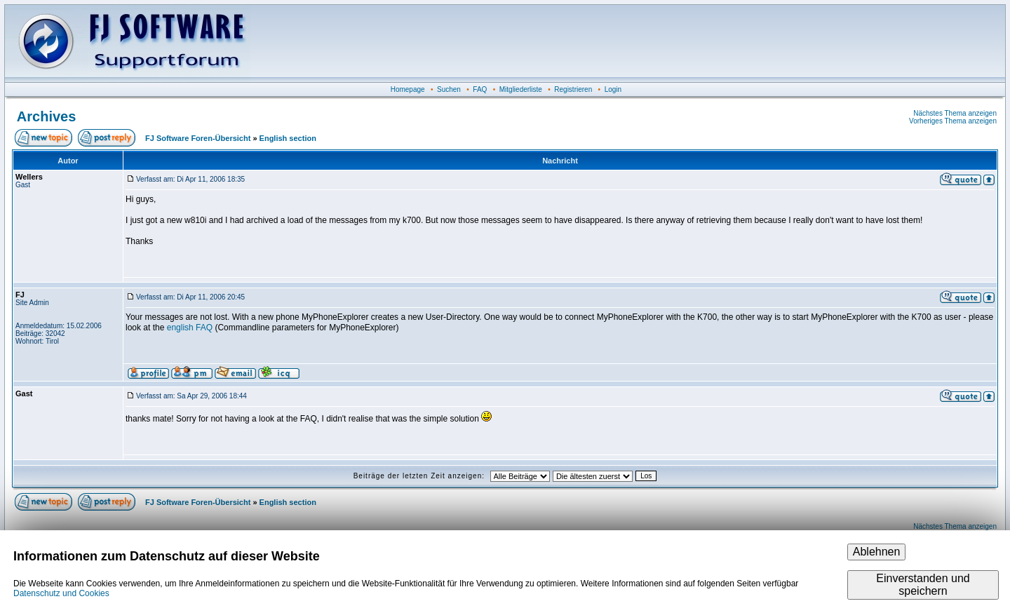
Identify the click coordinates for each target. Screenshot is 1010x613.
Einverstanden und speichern (922, 584)
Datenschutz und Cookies (61, 593)
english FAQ (190, 327)
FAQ (480, 89)
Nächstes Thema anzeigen (955, 113)
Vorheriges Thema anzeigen (953, 121)
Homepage (408, 89)
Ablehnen (877, 552)
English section (288, 138)
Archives (46, 116)
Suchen (449, 89)
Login (613, 89)
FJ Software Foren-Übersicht (197, 138)
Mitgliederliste (520, 89)
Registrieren (573, 89)
